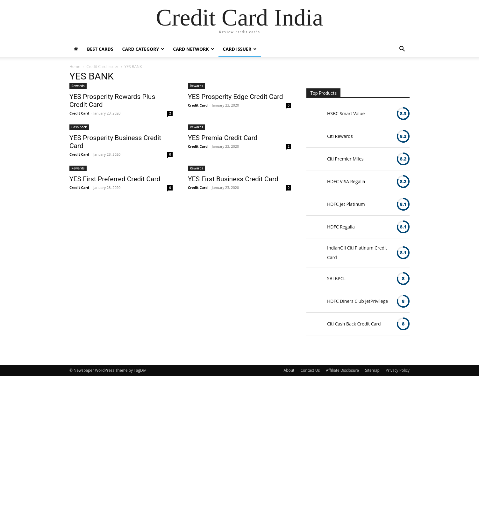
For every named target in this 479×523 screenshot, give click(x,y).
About (289, 370)
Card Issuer (237, 49)
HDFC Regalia (341, 227)
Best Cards (100, 49)
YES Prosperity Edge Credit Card (235, 97)
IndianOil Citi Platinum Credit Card (357, 252)
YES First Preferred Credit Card (114, 179)
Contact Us (310, 370)
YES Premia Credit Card (222, 138)
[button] (402, 50)
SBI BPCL (336, 278)
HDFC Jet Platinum (346, 204)
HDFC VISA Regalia (346, 181)
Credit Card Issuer (102, 66)
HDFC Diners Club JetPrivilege (357, 301)
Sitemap (372, 370)
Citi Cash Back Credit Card (354, 324)
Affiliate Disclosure (342, 370)
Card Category (140, 49)
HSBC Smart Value (346, 113)
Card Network (191, 49)
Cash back (79, 127)
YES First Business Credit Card (233, 179)
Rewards (78, 86)
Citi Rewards (340, 136)
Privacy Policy (398, 370)
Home (74, 66)
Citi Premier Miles (345, 159)
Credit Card (79, 113)
